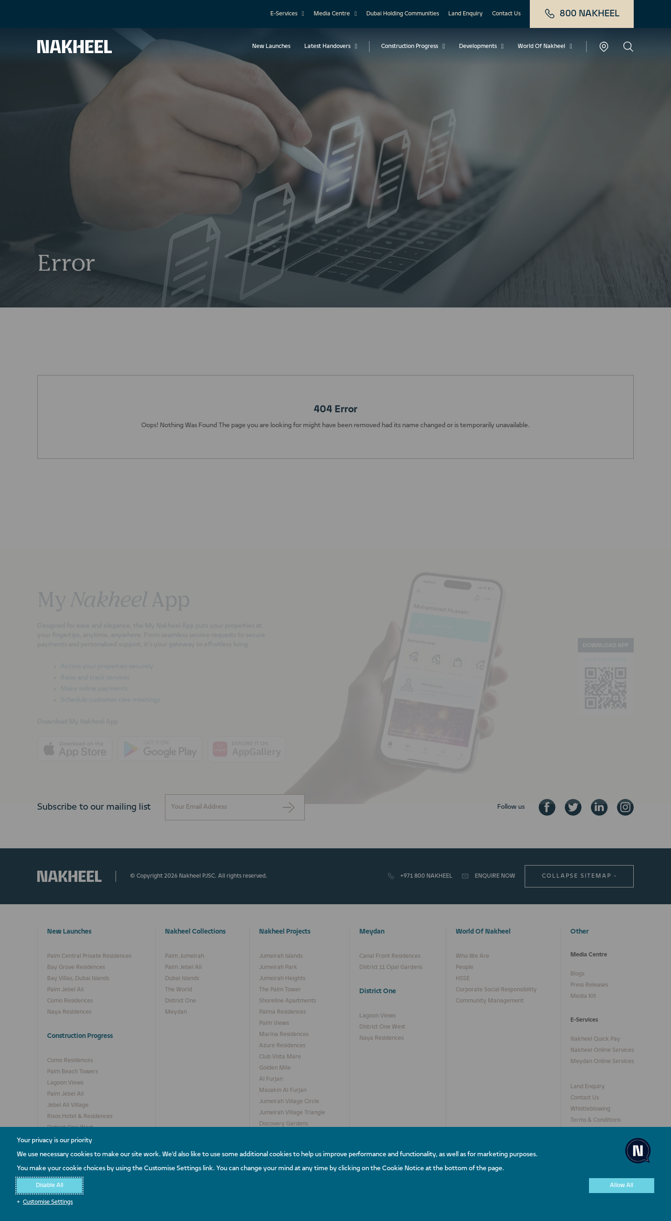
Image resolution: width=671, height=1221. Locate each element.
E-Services (283, 14)
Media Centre (332, 14)
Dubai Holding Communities (402, 14)
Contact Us (506, 14)
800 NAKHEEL (582, 14)
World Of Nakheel (541, 46)
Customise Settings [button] (48, 1202)
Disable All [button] (49, 1185)
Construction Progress (409, 46)
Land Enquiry (465, 14)
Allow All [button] (621, 1185)
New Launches (271, 46)
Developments (478, 46)
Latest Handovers (327, 46)
